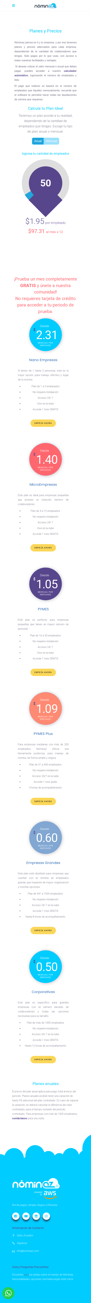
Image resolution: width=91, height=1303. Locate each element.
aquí (26, 1274)
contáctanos (19, 1118)
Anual (37, 141)
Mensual (50, 141)
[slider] (28, 194)
